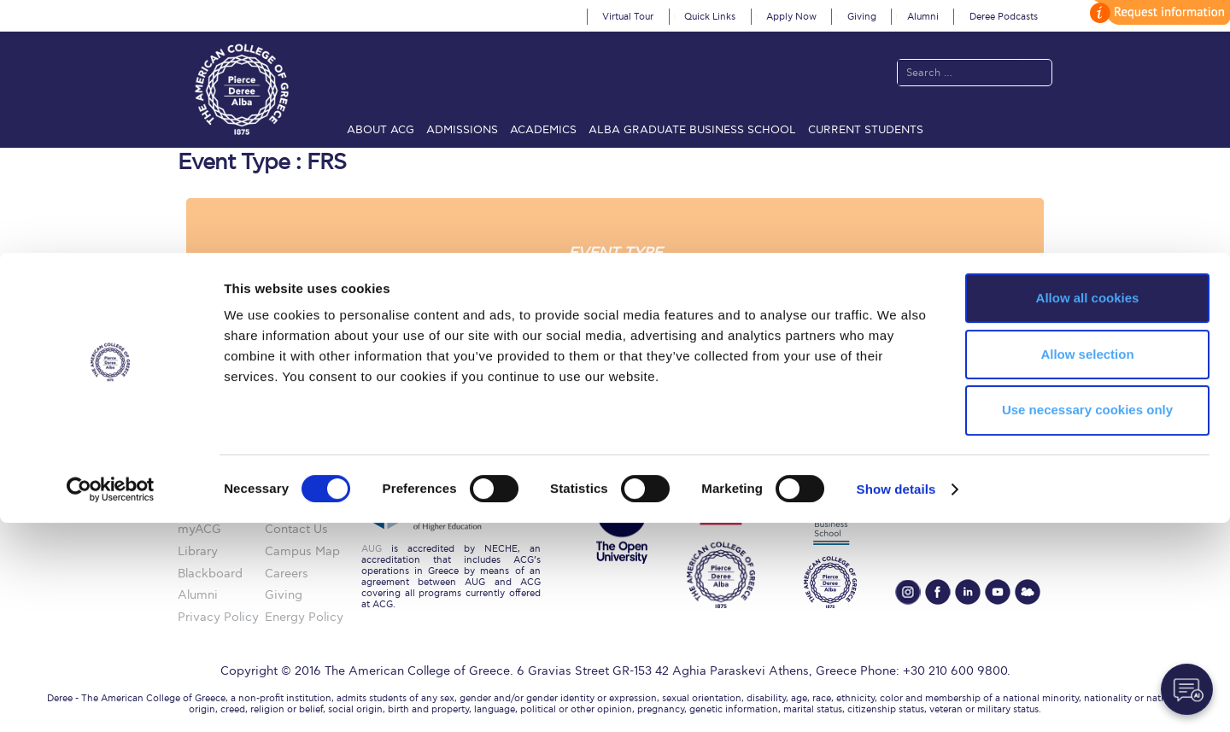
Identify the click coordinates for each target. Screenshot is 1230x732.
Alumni (923, 16)
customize (1157, 12)
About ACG (380, 130)
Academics (543, 130)
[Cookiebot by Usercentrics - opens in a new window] (110, 699)
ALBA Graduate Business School (692, 130)
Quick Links (709, 16)
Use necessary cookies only (1087, 619)
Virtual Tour (627, 16)
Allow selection (1086, 563)
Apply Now (791, 16)
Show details (896, 698)
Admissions (462, 130)
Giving (861, 16)
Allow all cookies (1087, 507)
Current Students (865, 130)
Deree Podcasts (1003, 16)
